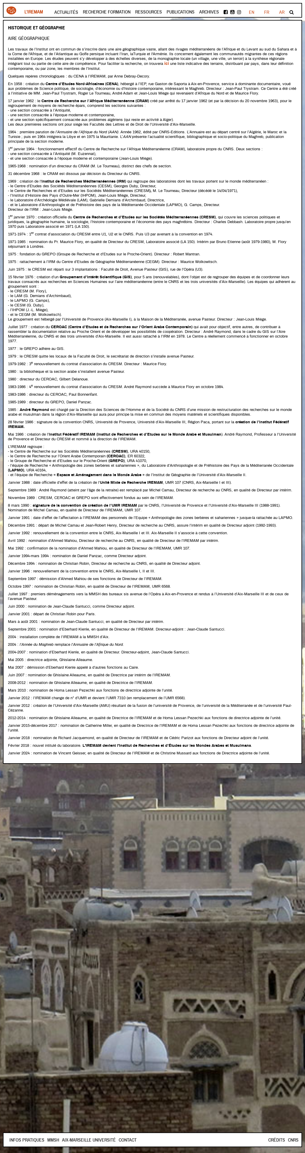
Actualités (66, 12)
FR (251, 12)
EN (266, 12)
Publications (181, 12)
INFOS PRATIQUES (26, 1140)
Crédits (276, 1140)
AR (281, 12)
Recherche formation (106, 12)
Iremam (11, 10)
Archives (209, 12)
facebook (226, 12)
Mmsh (74, 1140)
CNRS (293, 1140)
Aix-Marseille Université (110, 1140)
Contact (56, 1140)
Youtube (232, 12)
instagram (239, 12)
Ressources (148, 12)
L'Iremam (33, 12)
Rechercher (291, 12)
